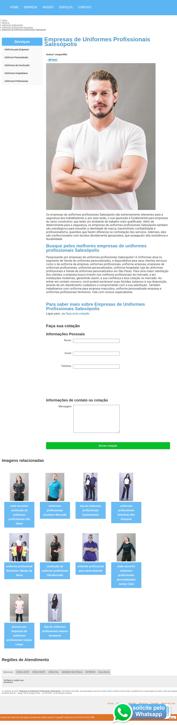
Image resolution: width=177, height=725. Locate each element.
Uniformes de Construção (17, 65)
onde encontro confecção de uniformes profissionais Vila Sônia (19, 514)
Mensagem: (89, 419)
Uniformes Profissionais (17, 81)
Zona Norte (103, 672)
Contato (84, 7)
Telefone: (90, 367)
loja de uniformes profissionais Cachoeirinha (90, 510)
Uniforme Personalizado (17, 57)
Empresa (30, 7)
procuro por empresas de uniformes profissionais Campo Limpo (19, 635)
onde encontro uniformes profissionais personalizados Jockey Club (126, 575)
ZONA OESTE (38, 672)
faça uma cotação (77, 313)
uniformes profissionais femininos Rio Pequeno (126, 512)
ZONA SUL (53, 672)
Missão (48, 7)
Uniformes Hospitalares (16, 73)
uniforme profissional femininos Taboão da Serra (19, 571)
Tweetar (53, 60)
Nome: (92, 341)
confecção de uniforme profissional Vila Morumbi (55, 571)
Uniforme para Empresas (17, 49)
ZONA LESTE (22, 672)
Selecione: (8, 672)
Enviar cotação (108, 445)
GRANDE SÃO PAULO (72, 672)
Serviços (66, 7)
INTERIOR (90, 672)
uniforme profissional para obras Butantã (90, 568)
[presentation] (74, 384)
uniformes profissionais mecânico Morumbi (55, 510)
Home (14, 7)
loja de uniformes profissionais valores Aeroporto (55, 631)
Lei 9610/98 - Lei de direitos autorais (57, 693)
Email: (92, 354)
